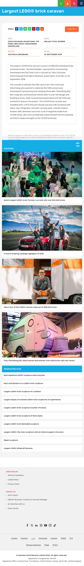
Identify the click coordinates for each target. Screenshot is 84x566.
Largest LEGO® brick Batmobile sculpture (21, 424)
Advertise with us (17, 504)
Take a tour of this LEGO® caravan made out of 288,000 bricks (30, 307)
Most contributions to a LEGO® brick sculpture (23, 383)
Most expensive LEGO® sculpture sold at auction (24, 375)
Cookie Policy (13, 480)
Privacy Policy (13, 484)
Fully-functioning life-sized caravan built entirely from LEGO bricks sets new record (39, 361)
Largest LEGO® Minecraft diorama (18, 448)
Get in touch (13, 495)
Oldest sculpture (11, 440)
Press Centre (13, 508)
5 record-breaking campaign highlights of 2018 (24, 254)
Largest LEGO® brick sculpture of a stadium (22, 391)
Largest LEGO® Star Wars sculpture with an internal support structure (33, 432)
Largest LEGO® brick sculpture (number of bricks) (25, 408)
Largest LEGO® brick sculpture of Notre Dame (23, 416)
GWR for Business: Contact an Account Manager (27, 500)
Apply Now (72, 29)
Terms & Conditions (16, 475)
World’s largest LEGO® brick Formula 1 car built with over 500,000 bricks (34, 200)
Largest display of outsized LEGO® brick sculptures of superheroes (32, 400)
